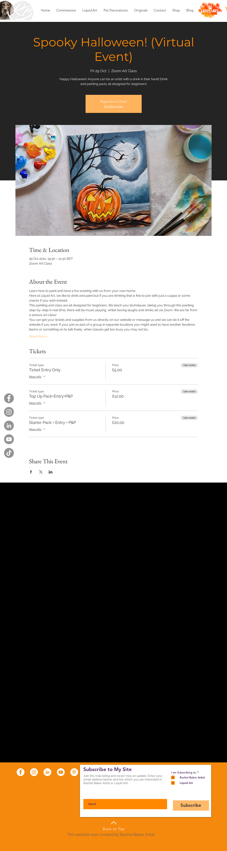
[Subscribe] (191, 805)
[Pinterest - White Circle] (74, 772)
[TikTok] (9, 453)
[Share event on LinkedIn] (50, 472)
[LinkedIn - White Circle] (47, 772)
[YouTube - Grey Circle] (9, 439)
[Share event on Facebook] (31, 472)
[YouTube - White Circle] (61, 772)
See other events (113, 106)
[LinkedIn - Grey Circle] (9, 426)
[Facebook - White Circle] (20, 772)
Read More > (38, 336)
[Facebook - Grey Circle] (9, 398)
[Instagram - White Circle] (34, 772)
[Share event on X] (41, 472)
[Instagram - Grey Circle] (9, 412)
